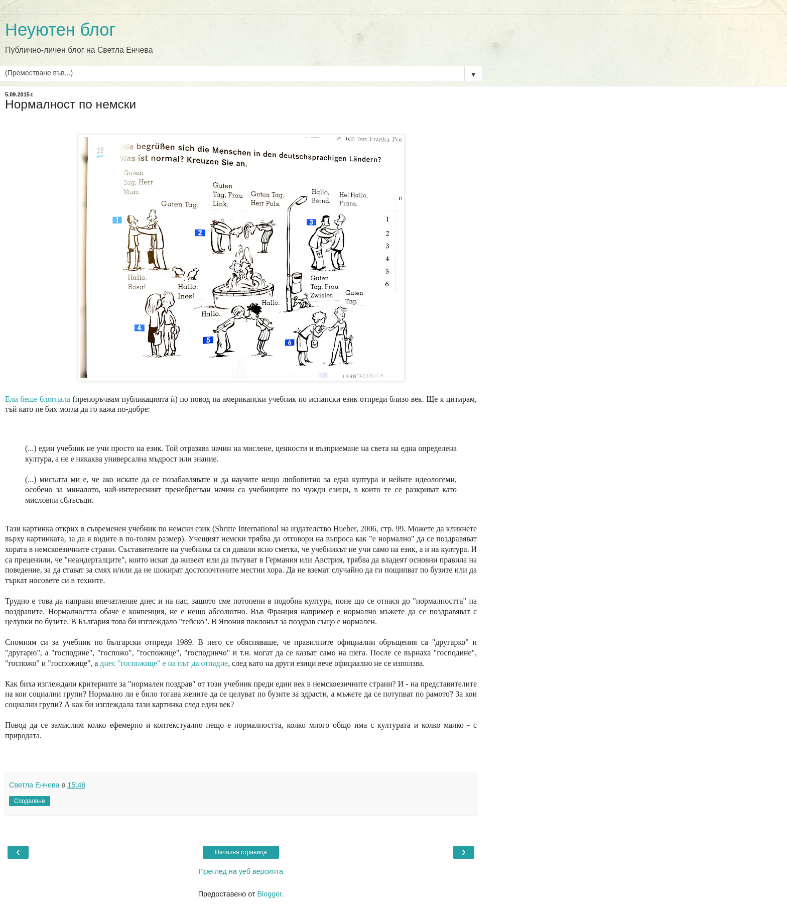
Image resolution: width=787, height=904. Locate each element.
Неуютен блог (60, 29)
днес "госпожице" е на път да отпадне (164, 663)
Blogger (269, 894)
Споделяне (29, 801)
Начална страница (241, 852)
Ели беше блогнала (37, 399)
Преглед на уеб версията (241, 871)
